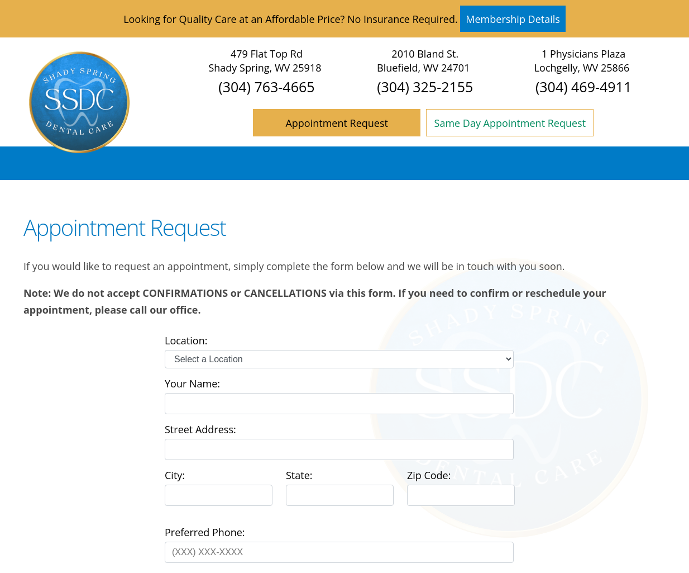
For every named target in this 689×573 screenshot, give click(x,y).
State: (299, 475)
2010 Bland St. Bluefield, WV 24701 (423, 60)
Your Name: (192, 383)
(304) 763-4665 (266, 86)
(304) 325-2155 (425, 86)
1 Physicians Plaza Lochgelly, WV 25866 (582, 60)
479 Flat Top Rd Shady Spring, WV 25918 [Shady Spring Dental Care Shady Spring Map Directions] (264, 60)
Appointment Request (336, 123)
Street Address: (200, 429)
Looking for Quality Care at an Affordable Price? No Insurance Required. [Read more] (344, 19)
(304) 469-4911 (583, 86)
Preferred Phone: (205, 532)
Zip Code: (429, 475)
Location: (186, 340)
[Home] (79, 149)
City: (175, 475)
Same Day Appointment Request (510, 123)
